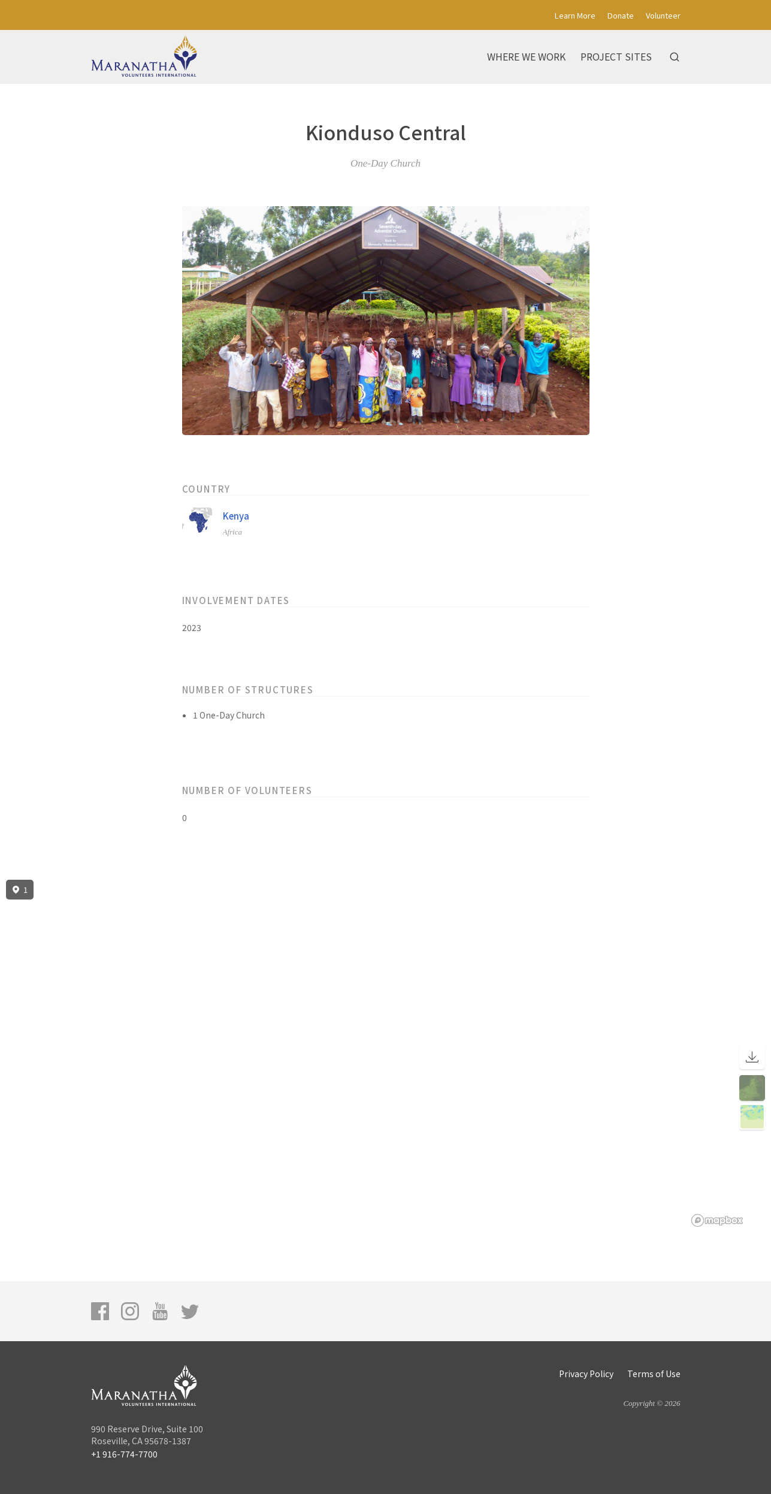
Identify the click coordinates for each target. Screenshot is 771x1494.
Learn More (575, 15)
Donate (620, 15)
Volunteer (663, 15)
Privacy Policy (586, 1374)
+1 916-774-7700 (124, 1454)
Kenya (236, 515)
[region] (385, 1053)
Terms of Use (654, 1374)
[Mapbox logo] (717, 1220)
